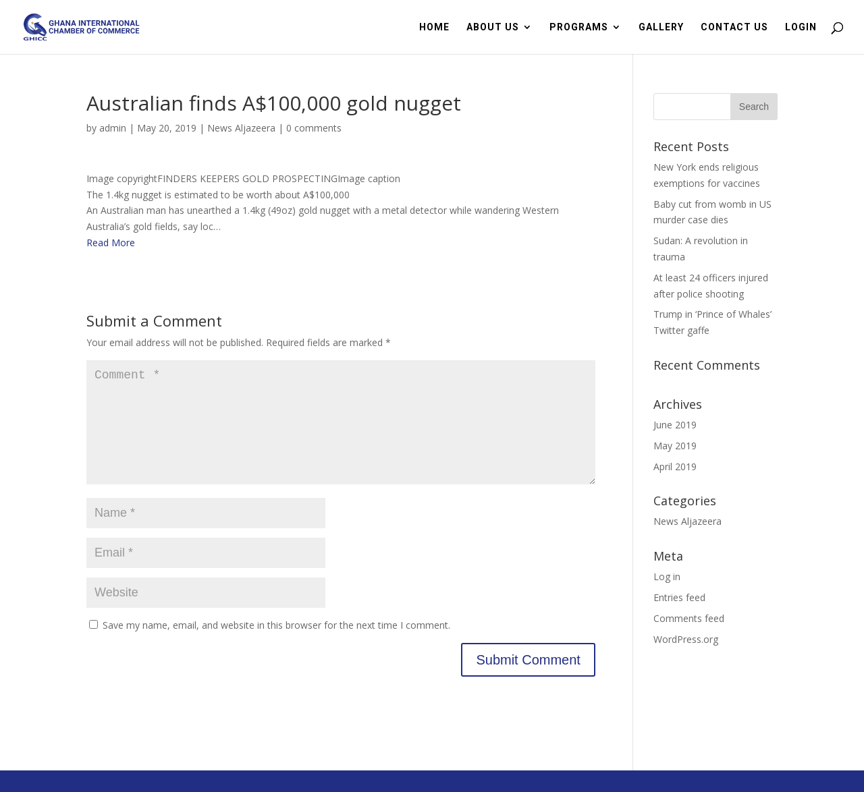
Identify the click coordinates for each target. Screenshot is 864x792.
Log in (666, 576)
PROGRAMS (578, 27)
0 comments (314, 127)
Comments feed (688, 618)
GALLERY (661, 27)
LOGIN (801, 27)
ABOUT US (492, 27)
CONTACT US (734, 27)
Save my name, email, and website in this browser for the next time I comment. (276, 646)
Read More (110, 242)
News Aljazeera (241, 127)
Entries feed (679, 597)
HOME (434, 27)
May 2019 (675, 445)
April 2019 (675, 466)
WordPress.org (685, 639)
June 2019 (675, 424)
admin (112, 127)
